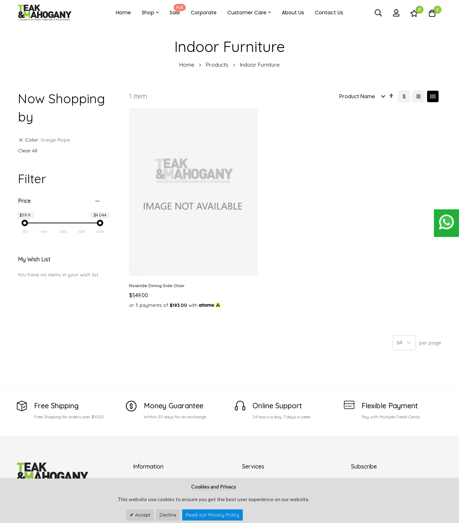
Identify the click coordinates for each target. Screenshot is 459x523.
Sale (176, 10)
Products (218, 64)
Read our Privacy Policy (212, 515)
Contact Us (329, 12)
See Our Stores (34, 451)
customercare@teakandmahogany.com (65, 465)
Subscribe (431, 463)
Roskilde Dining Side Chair (157, 214)
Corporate (204, 12)
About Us (293, 12)
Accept (142, 515)
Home (123, 12)
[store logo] (45, 13)
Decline (168, 515)
